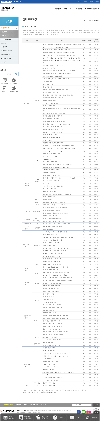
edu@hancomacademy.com (48, 392)
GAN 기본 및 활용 (47, 81)
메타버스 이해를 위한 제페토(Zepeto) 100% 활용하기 (57, 278)
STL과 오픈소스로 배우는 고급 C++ (52, 377)
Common (37, 290)
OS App (37, 301)
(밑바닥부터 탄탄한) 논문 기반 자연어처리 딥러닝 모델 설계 (59, 55)
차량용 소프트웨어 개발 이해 (50, 197)
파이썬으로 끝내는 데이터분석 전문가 (53, 253)
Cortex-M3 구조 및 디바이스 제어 (52, 345)
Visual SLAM (46, 183)
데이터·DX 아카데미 (6, 58)
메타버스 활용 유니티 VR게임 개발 (52, 264)
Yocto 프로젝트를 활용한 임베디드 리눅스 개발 (55, 315)
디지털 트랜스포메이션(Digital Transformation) (55, 213)
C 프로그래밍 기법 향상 (49, 364)
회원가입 (85, 1)
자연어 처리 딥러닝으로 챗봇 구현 (52, 137)
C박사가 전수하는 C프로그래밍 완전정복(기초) (55, 353)
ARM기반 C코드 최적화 (49, 369)
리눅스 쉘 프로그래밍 (48, 294)
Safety (37, 199)
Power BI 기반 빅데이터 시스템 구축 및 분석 (55, 232)
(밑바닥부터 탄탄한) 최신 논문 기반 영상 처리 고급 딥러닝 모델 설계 (61, 58)
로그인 (79, 1)
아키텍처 (37, 337)
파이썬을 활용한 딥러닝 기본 (50, 92)
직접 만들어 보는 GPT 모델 (50, 156)
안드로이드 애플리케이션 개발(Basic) (53, 305)
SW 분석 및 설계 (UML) (49, 348)
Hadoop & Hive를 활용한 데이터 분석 (53, 240)
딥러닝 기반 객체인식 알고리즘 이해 (52, 126)
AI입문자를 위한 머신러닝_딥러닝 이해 (53, 143)
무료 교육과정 (5, 35)
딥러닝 (37, 100)
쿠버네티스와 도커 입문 (49, 385)
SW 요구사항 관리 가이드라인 (51, 180)
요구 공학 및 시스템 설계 (49, 189)
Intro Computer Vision (49, 172)
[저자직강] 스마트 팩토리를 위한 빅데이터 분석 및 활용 (58, 237)
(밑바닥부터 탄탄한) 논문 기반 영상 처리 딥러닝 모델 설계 (58, 52)
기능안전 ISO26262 (48, 199)
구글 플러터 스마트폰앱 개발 (50, 380)
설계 (37, 224)
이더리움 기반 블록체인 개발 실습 (52, 283)
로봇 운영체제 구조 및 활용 (50, 162)
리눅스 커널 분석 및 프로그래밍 (51, 321)
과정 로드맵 (4, 32)
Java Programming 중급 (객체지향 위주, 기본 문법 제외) (58, 372)
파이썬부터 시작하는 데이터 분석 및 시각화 (54, 251)
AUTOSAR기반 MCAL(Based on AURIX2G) (54, 205)
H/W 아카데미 (27, 224)
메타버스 (37, 274)
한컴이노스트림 (6, 1)
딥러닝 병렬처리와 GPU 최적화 (51, 118)
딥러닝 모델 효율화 (48, 87)
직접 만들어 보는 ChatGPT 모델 (51, 153)
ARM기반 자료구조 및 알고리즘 (51, 291)
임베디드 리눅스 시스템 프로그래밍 (52, 326)
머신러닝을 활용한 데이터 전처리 (52, 242)
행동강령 (43, 404)
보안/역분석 (37, 228)
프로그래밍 (37, 383)
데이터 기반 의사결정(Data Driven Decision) (55, 207)
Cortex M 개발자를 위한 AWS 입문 (52, 218)
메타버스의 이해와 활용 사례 (50, 269)
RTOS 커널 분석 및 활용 (49, 313)
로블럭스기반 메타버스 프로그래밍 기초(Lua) (55, 275)
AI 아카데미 (4, 47)
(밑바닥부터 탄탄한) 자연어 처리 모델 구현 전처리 (56, 50)
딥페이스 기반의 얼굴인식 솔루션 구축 (53, 132)
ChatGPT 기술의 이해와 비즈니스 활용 (53, 151)
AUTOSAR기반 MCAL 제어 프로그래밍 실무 (54, 202)
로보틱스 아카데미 (5, 43)
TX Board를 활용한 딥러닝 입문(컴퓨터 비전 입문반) (57, 73)
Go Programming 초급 (49, 358)
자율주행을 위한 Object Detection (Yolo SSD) (55, 89)
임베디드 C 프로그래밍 (49, 383)
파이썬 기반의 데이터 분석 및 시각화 (53, 259)
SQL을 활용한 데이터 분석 (50, 234)
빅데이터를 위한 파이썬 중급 (50, 245)
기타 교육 (3, 62)
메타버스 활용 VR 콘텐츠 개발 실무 (52, 261)
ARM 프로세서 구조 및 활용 (50, 337)
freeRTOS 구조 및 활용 (49, 310)
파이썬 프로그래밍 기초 (49, 350)
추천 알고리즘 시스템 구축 (50, 135)
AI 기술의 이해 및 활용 (49, 68)
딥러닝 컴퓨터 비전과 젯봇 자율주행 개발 (54, 121)
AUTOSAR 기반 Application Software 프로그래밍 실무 (57, 164)
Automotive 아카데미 (6, 50)
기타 (37, 385)
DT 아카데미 (27, 211)
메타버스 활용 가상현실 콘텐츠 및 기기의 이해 (55, 267)
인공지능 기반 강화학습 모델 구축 (52, 103)
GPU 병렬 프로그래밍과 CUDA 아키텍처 (53, 65)
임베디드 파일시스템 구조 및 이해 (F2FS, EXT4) (56, 331)
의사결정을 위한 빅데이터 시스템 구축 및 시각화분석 (57, 248)
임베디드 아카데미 (5, 54)
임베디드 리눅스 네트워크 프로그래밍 (53, 307)
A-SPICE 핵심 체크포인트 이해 (51, 170)
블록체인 (37, 283)
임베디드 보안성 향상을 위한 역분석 (52, 226)
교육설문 (97, 1)
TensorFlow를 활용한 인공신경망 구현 (53, 98)
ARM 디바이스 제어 (48, 342)
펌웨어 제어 (37, 344)
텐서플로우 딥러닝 (48, 140)
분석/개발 (37, 245)
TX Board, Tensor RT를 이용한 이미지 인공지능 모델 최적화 (59, 71)
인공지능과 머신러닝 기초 (50, 100)
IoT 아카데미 (27, 220)
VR (37, 264)
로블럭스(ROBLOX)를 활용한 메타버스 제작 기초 (56, 272)
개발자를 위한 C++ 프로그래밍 (51, 361)
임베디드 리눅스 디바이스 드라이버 (52, 323)
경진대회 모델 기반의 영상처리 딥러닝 (53, 129)
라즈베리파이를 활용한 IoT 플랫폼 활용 (53, 221)
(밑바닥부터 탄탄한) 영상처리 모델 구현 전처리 (55, 47)
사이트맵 (91, 1)
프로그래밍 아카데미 (6, 39)
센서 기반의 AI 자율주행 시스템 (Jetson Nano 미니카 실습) (59, 178)
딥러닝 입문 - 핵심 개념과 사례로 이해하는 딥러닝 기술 (58, 95)
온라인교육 (17, 1)
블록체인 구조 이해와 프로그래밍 (52, 286)
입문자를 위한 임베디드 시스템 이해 (52, 288)
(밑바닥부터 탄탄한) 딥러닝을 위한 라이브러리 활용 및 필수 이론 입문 (62, 44)
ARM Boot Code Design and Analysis (53, 334)
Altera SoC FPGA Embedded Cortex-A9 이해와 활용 (57, 224)
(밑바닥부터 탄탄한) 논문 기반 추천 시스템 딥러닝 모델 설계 (59, 148)
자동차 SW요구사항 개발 (49, 191)
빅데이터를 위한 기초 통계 (50, 215)
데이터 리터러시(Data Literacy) (51, 210)
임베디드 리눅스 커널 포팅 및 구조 (52, 329)
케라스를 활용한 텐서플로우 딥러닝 (52, 116)
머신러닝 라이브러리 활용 (50, 106)
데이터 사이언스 (37, 211)
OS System (37, 321)
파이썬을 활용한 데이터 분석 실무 (52, 256)
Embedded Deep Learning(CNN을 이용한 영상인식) (57, 79)
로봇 (37, 160)
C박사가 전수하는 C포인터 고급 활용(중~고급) (55, 356)
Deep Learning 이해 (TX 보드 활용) (52, 76)
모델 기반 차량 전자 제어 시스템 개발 (53, 186)
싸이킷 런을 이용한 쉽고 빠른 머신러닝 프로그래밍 (56, 124)
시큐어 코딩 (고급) (48, 229)
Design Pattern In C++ (49, 367)
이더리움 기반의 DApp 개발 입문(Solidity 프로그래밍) (57, 280)
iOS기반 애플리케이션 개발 (50, 296)
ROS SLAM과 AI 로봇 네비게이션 (52, 175)
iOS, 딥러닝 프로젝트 (48, 84)
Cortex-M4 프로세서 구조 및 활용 (52, 340)
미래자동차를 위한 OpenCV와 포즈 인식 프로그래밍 (57, 194)
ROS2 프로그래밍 (47, 159)
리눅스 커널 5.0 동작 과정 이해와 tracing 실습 (55, 318)
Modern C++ (46, 375)
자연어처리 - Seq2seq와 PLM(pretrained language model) (59, 145)
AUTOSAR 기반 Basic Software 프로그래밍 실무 (56, 167)
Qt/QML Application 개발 (49, 302)
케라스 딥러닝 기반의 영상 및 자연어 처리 (54, 113)
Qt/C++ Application (48, 299)
